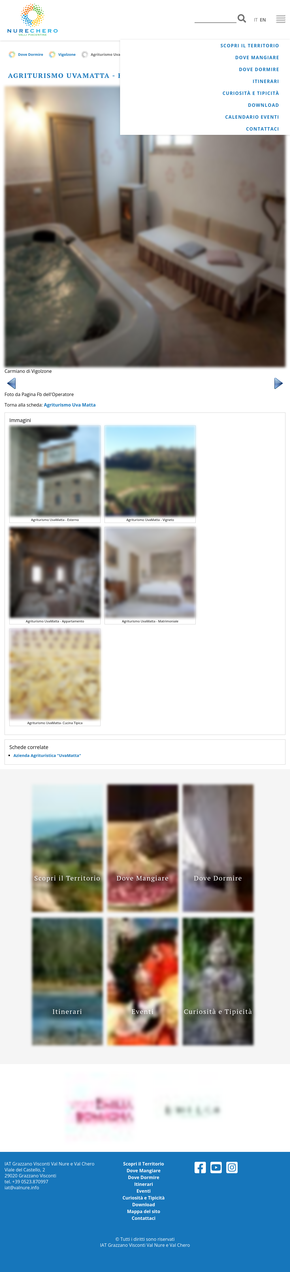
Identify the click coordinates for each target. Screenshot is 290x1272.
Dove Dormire (259, 69)
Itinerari (266, 81)
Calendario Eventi (252, 117)
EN (263, 20)
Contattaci (262, 129)
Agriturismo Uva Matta (111, 54)
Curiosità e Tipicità (251, 93)
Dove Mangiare (257, 57)
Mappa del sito (143, 1211)
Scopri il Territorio (249, 45)
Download (263, 105)
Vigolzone (67, 54)
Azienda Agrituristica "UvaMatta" (47, 755)
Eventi (144, 1191)
